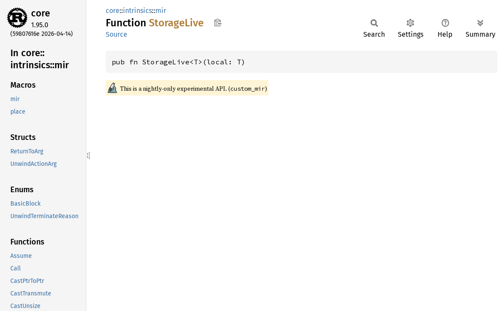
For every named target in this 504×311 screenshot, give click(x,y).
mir (160, 10)
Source (116, 34)
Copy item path (218, 22)
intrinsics (137, 10)
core (40, 13)
